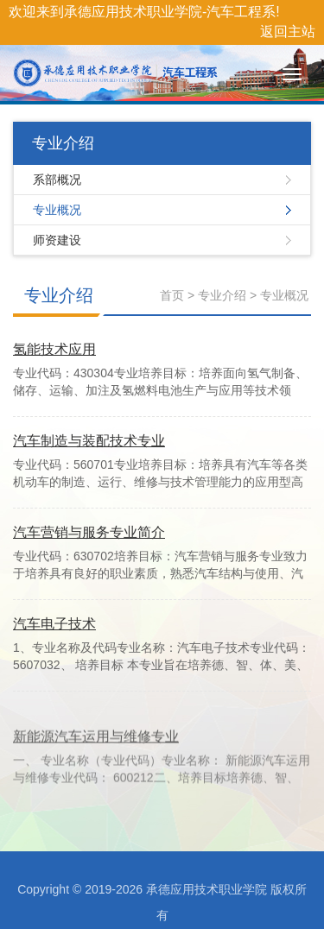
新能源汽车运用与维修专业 (96, 756)
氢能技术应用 (54, 349)
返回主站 (287, 31)
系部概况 (57, 179)
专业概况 (57, 210)
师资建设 (57, 240)
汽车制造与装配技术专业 (89, 440)
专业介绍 (58, 295)
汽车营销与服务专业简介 (89, 532)
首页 (172, 295)
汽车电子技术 (54, 623)
